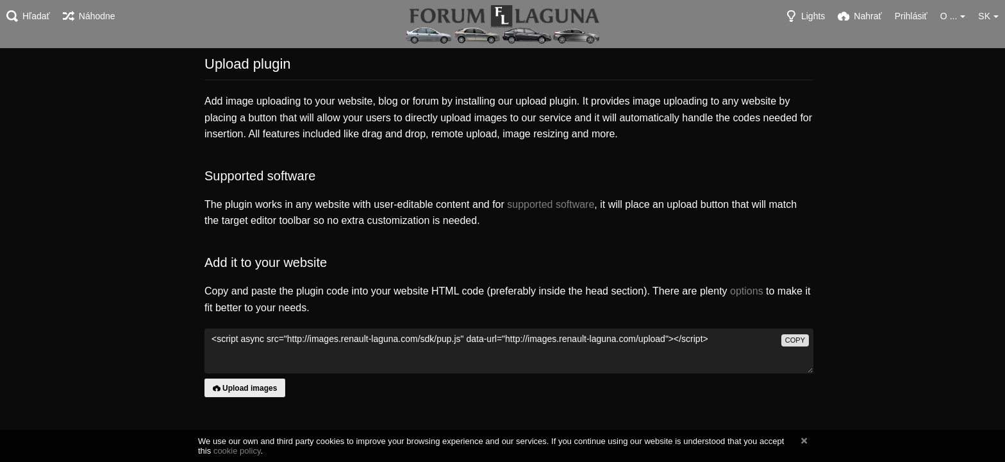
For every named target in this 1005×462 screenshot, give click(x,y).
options (746, 291)
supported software (550, 204)
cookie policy (237, 451)
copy (795, 340)
